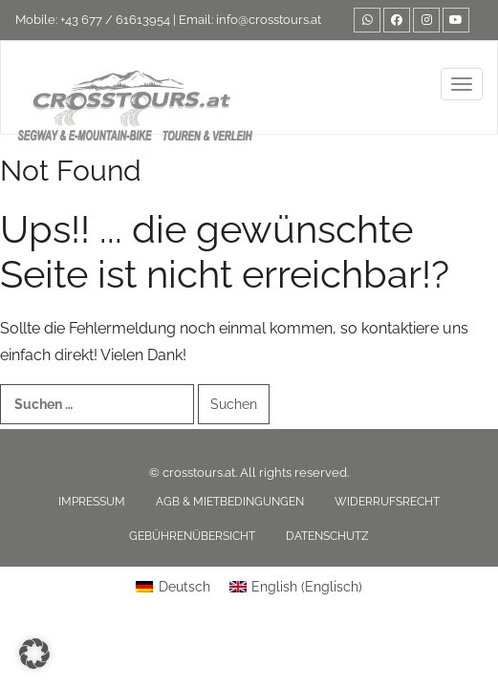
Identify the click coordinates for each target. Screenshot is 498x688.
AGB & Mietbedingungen (230, 501)
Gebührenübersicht (192, 536)
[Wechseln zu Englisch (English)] (296, 586)
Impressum (91, 501)
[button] (34, 653)
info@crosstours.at (268, 19)
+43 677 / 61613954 (115, 19)
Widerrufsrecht (387, 501)
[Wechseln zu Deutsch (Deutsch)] (173, 586)
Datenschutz (327, 536)
